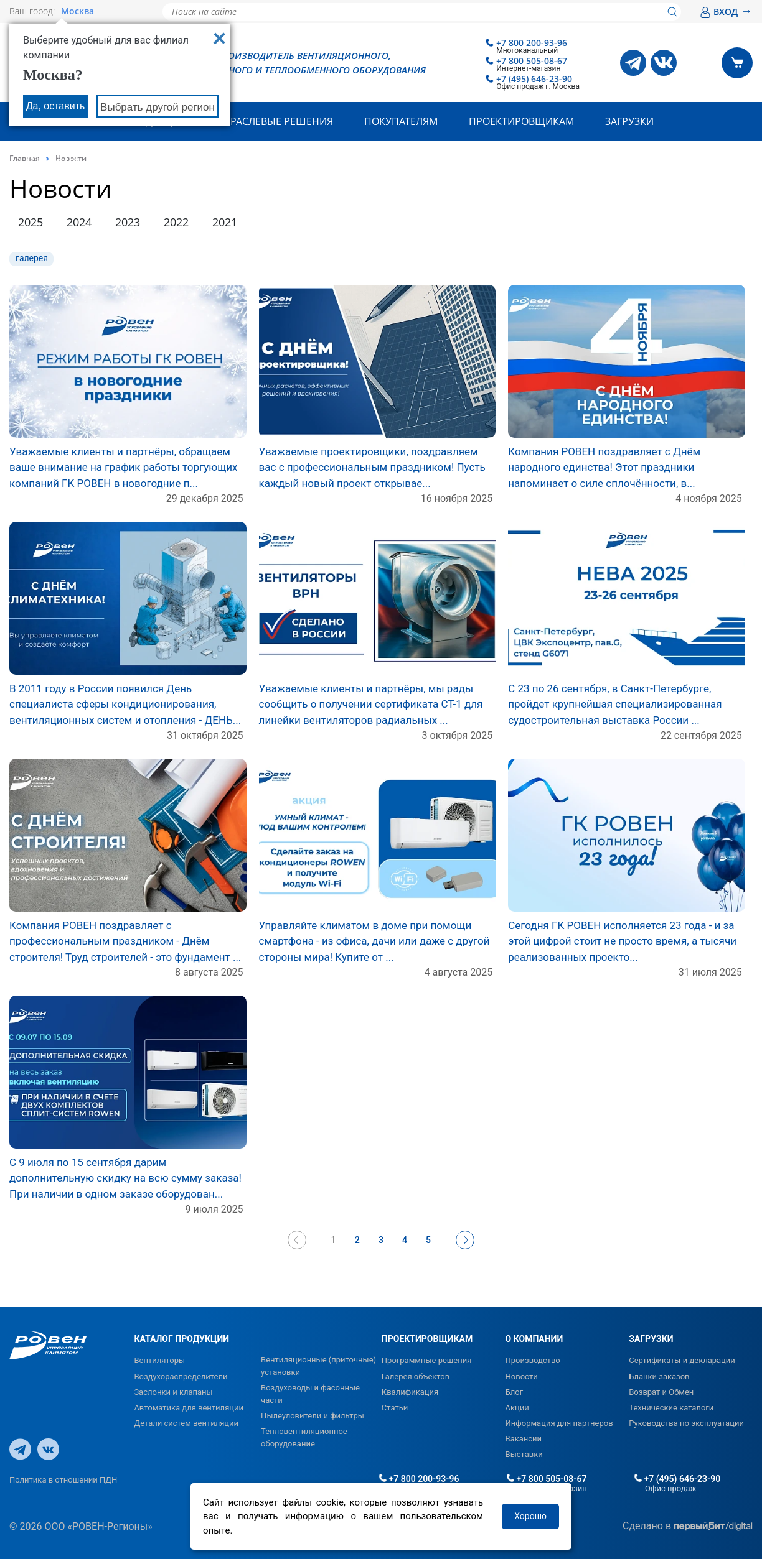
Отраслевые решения (275, 121)
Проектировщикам (521, 121)
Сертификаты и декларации (682, 1360)
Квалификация (410, 1392)
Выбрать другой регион (157, 107)
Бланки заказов (659, 1376)
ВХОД (726, 11)
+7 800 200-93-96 (531, 43)
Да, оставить (55, 106)
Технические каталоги (671, 1407)
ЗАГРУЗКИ (651, 1339)
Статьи (395, 1407)
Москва (77, 11)
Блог (515, 1392)
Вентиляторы (159, 1360)
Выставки (524, 1454)
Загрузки (629, 121)
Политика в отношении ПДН (63, 1479)
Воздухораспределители (180, 1376)
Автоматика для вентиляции (188, 1407)
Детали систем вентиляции (186, 1423)
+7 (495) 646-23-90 (534, 79)
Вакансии (524, 1438)
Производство (533, 1360)
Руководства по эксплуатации (686, 1423)
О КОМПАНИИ (534, 1339)
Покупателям (401, 121)
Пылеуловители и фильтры (312, 1415)
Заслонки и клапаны (173, 1392)
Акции (517, 1407)
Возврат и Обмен (661, 1392)
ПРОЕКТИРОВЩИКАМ (427, 1339)
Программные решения (427, 1360)
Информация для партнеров (559, 1423)
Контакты (51, 160)
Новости (522, 1376)
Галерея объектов (415, 1376)
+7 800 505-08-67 (531, 61)
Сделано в (688, 1526)
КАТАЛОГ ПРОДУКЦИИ (181, 1339)
